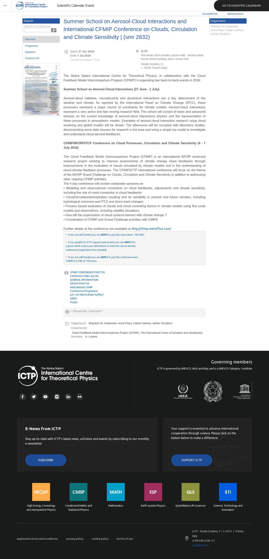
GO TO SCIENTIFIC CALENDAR (241, 5)
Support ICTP (192, 460)
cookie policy (100, 538)
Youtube (45, 396)
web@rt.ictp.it (200, 545)
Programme (31, 45)
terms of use (125, 538)
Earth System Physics (153, 505)
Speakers (30, 52)
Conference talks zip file (84, 276)
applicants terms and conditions (37, 538)
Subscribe (45, 460)
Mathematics (115, 505)
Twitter (34, 396)
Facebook (22, 396)
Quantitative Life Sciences (190, 505)
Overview (30, 39)
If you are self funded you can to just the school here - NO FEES (106, 234)
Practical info (32, 58)
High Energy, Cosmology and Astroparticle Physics (41, 507)
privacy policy (74, 538)
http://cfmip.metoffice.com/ (151, 228)
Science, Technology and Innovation (228, 507)
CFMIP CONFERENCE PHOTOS (87, 272)
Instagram (57, 396)
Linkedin (68, 396)
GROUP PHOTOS (79, 283)
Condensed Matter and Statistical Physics (78, 507)
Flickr (79, 396)
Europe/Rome (210, 13)
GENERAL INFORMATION (84, 279)
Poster (74, 302)
